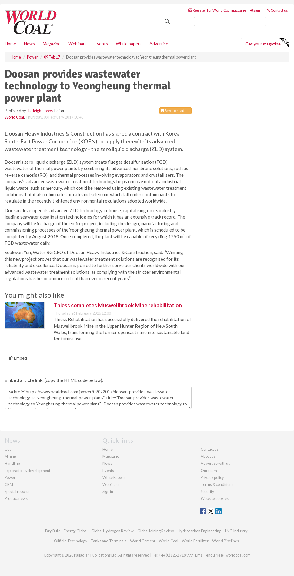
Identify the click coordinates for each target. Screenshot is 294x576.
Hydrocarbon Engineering (199, 530)
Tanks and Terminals (108, 540)
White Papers (113, 477)
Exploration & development (27, 470)
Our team (209, 470)
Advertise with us (215, 463)
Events (101, 43)
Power (10, 477)
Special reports (17, 491)
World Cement (142, 540)
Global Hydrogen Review (112, 530)
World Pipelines (225, 540)
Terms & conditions (217, 484)
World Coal (14, 117)
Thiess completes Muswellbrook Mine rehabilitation (118, 305)
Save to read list (175, 110)
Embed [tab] (18, 357)
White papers (129, 43)
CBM (9, 484)
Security (207, 491)
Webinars (77, 43)
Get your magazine (267, 43)
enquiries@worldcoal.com (228, 555)
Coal (8, 449)
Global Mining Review (155, 530)
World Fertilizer (195, 540)
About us (208, 456)
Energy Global (76, 530)
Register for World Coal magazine (217, 10)
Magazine (52, 43)
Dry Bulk (52, 530)
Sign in (257, 10)
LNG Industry (236, 530)
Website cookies (215, 498)
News (107, 463)
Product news (16, 498)
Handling (12, 463)
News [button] (29, 43)
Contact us (277, 10)
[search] (230, 21)
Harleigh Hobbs (40, 110)
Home (10, 43)
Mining (10, 456)
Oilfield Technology (70, 540)
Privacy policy (212, 477)
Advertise (158, 43)
